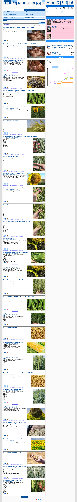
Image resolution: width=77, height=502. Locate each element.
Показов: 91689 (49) (15, 185)
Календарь (51, 53)
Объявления (8, 1)
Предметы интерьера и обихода (11, 14)
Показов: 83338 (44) (15, 420)
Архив (72, 66)
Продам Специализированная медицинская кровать (56, 19)
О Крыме (14, 1)
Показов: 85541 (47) (15, 387)
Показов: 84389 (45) (15, 450)
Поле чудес (51, 42)
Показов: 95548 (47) (15, 171)
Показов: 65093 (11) (15, 58)
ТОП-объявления (60, 17)
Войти (44, 1)
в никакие (50, 65)
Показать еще (24, 497)
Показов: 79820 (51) (15, 311)
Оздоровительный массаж (51, 33)
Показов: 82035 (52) (15, 325)
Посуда (26, 11)
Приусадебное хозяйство (9, 11)
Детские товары (7, 18)
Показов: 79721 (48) (15, 154)
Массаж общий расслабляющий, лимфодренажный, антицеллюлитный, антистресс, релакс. (60, 36)
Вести (50, 44)
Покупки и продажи (29, 10)
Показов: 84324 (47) (15, 478)
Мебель (5, 12)
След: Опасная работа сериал (55, 48)
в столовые (50, 62)
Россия (5, 20)
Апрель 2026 (60, 6)
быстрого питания (51, 63)
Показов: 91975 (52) (15, 236)
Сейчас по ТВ (60, 41)
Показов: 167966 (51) (15, 72)
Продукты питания (29, 14)
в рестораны (50, 60)
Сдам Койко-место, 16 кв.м (52, 26)
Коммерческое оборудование (31, 15)
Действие (10, 20)
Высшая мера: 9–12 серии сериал (56, 47)
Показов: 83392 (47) (15, 464)
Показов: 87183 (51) (15, 339)
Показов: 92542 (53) (15, 219)
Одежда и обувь (7, 15)
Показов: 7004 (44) (15, 134)
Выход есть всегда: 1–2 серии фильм (56, 54)
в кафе (49, 61)
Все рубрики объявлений (13, 9)
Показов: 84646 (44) (15, 404)
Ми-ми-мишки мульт (53, 52)
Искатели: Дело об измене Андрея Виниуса (57, 49)
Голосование (60, 57)
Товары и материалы (29, 17)
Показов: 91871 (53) (15, 250)
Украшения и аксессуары (9, 17)
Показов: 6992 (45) (15, 88)
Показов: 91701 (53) (15, 294)
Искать (43, 22)
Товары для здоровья (29, 12)
